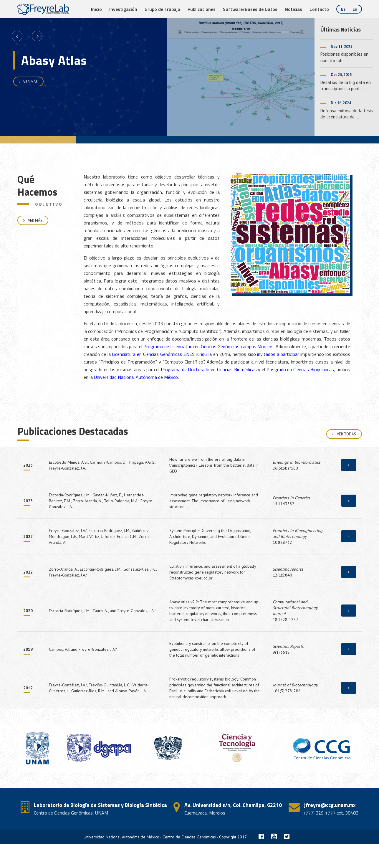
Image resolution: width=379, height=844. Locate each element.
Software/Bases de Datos (250, 9)
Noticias (293, 9)
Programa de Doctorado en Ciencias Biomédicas (209, 369)
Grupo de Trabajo (162, 9)
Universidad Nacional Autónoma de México (136, 377)
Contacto (319, 9)
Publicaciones (202, 9)
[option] (157, 77)
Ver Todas (344, 434)
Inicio (96, 9)
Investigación (123, 9)
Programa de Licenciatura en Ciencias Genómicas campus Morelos (208, 346)
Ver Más (32, 225)
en (354, 9)
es (343, 9)
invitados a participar (278, 354)
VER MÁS (28, 81)
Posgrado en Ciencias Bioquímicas (300, 369)
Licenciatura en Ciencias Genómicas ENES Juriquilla (162, 354)
